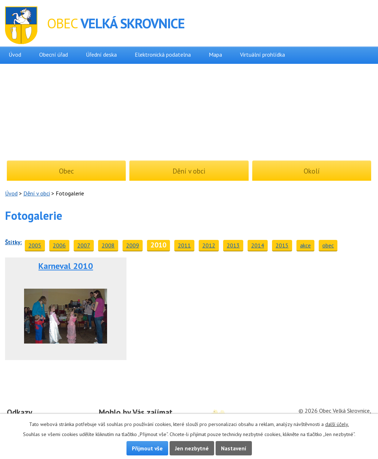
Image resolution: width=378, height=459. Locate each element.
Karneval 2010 (65, 265)
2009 (132, 245)
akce (305, 245)
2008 (108, 245)
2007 (83, 245)
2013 (233, 245)
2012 (208, 245)
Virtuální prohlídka (262, 54)
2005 (34, 245)
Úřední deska (101, 54)
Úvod (15, 54)
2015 (282, 245)
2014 (257, 245)
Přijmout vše (147, 448)
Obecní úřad (53, 54)
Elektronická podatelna (163, 54)
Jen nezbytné (192, 448)
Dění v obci (36, 193)
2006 (59, 245)
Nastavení (233, 448)
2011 (184, 245)
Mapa (215, 54)
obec (328, 245)
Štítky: (13, 242)
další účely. (337, 424)
